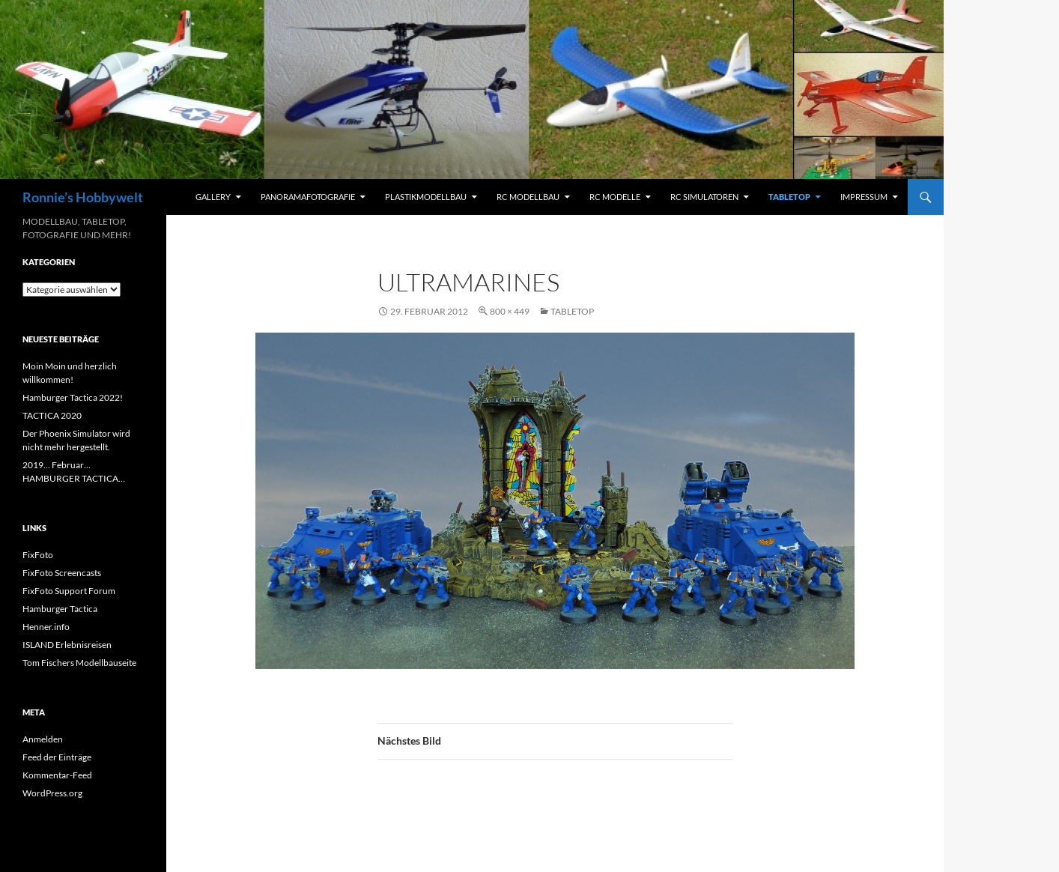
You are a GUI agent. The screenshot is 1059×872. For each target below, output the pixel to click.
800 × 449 (510, 311)
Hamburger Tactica (59, 608)
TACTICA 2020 (52, 415)
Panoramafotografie (308, 197)
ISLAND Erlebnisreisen (67, 644)
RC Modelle (614, 197)
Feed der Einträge (56, 757)
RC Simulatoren (704, 197)
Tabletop (789, 197)
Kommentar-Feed (57, 775)
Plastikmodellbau (426, 197)
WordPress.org (52, 793)
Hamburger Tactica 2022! (72, 397)
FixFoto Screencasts (61, 572)
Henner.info (46, 626)
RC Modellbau (528, 197)
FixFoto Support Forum (68, 590)
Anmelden (42, 739)
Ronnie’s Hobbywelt (82, 197)
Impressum (863, 197)
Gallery (213, 197)
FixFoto (37, 554)
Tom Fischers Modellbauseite (79, 662)
